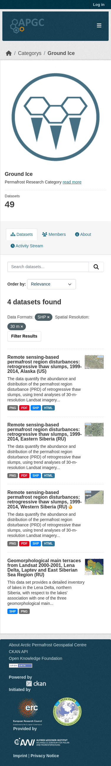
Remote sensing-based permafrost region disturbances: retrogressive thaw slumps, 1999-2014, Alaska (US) (44, 364)
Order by (15, 284)
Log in (99, 4)
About (83, 234)
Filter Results (24, 336)
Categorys (30, 53)
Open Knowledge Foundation (35, 658)
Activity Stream (27, 245)
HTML (48, 408)
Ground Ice (61, 53)
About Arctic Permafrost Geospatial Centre (48, 644)
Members (54, 234)
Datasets (22, 234)
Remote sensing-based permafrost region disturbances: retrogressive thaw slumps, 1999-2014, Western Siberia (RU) (44, 499)
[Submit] (96, 267)
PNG (12, 408)
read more (72, 182)
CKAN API (18, 651)
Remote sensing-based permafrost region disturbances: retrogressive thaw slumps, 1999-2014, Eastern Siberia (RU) (44, 431)
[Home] (9, 53)
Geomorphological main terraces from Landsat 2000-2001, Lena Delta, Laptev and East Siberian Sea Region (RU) (44, 567)
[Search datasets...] (48, 267)
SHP (36, 408)
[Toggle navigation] (99, 25)
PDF (24, 408)
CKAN (36, 683)
